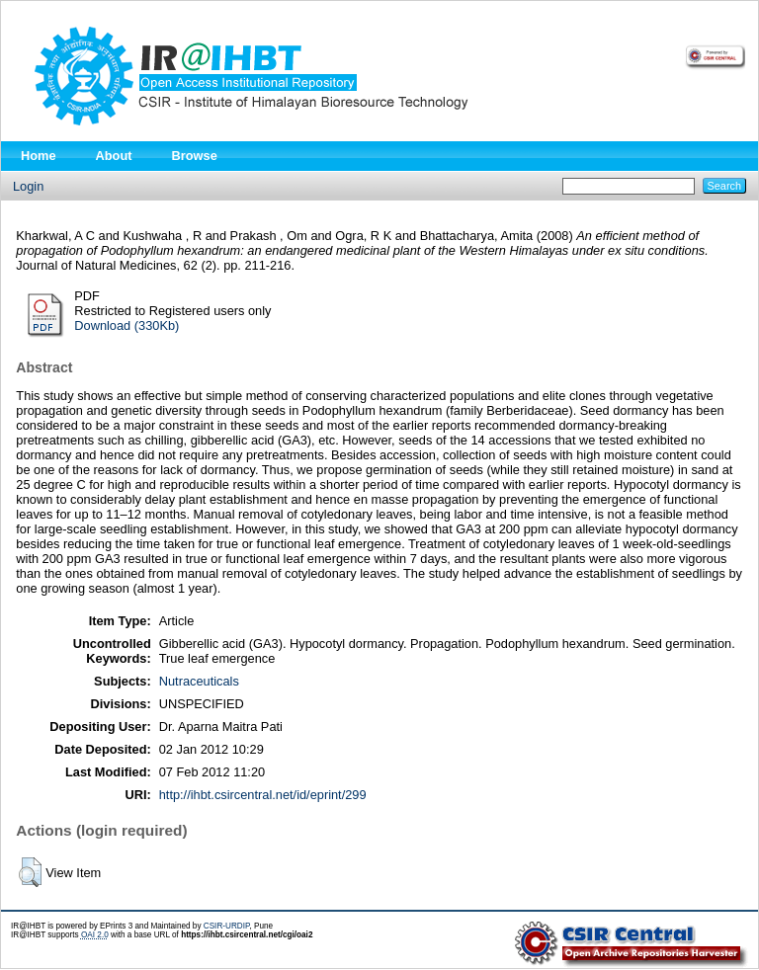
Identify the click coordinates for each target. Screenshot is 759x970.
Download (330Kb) (126, 325)
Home (38, 155)
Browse (194, 155)
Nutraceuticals (199, 681)
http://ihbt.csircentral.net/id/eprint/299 (263, 794)
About (114, 155)
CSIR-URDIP (227, 926)
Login (28, 186)
